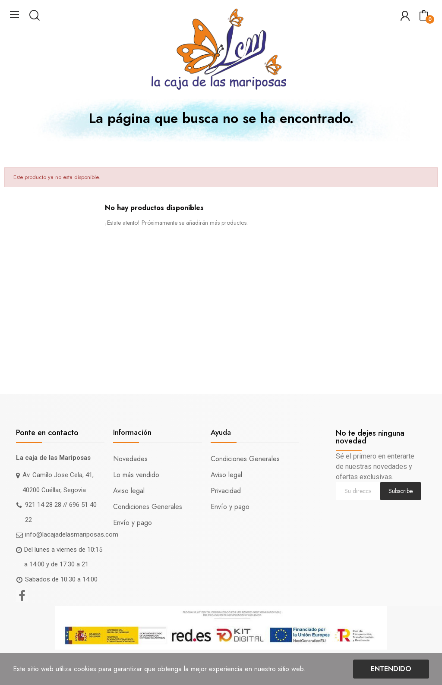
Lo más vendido (136, 475)
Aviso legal (129, 491)
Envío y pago (132, 523)
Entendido (391, 669)
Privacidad (226, 491)
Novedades (130, 459)
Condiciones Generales (147, 507)
